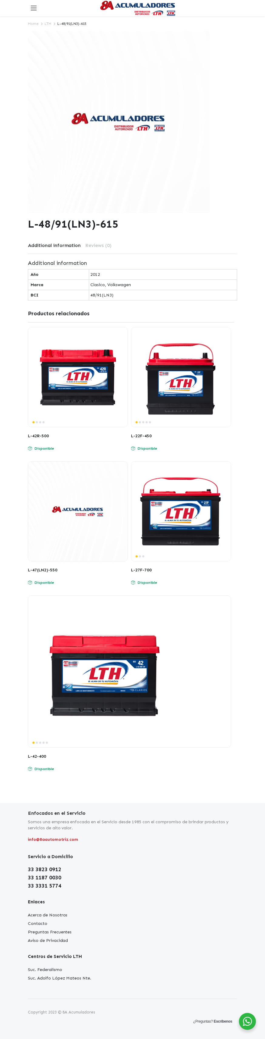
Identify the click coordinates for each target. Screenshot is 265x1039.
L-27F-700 (141, 570)
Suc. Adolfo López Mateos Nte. (59, 978)
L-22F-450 (141, 435)
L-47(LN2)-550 (42, 570)
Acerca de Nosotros (47, 915)
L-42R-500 (38, 435)
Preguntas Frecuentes (50, 932)
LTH (48, 24)
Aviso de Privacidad (48, 940)
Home (33, 24)
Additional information (54, 245)
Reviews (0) (98, 245)
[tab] (54, 245)
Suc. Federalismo (45, 969)
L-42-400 (37, 756)
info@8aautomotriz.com (53, 839)
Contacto (37, 923)
